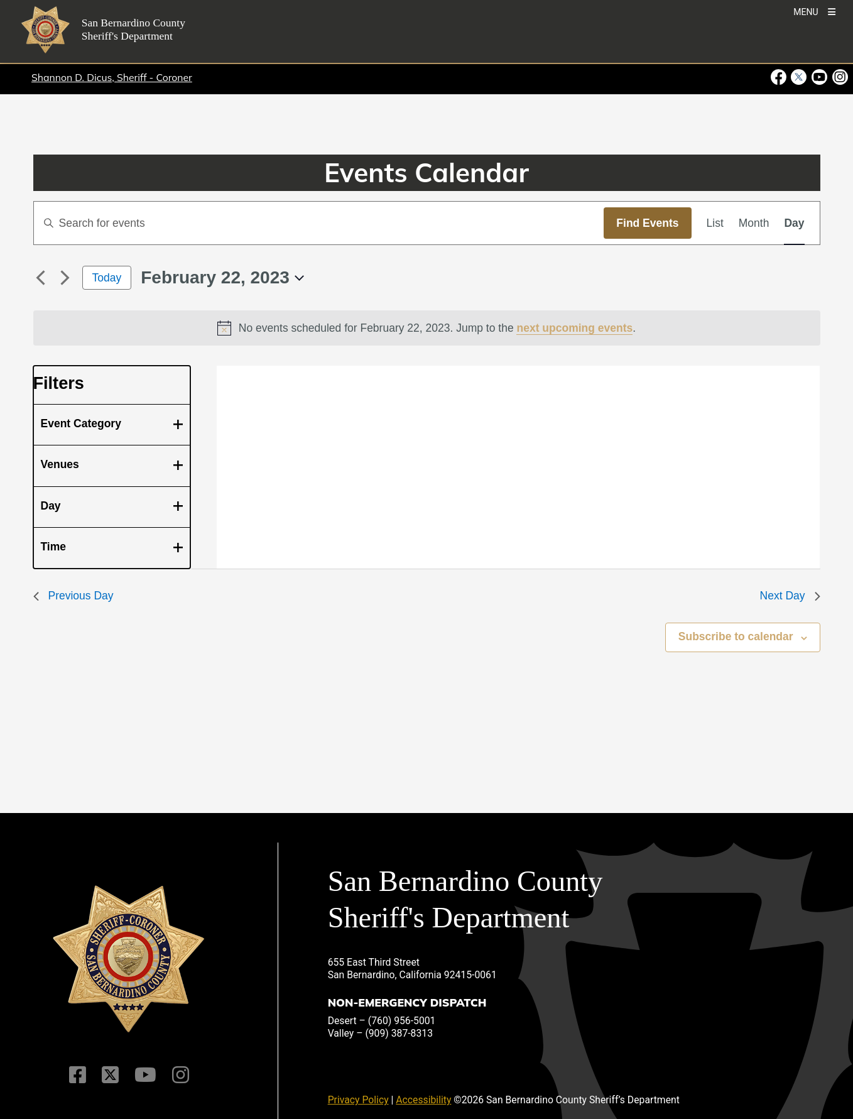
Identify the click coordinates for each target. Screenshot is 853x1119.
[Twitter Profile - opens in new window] (798, 77)
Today (107, 277)
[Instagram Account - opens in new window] (839, 77)
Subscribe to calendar (735, 636)
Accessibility (423, 1100)
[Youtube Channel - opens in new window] (819, 77)
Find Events (647, 223)
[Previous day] (40, 277)
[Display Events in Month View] (754, 223)
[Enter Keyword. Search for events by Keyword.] (319, 223)
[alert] (426, 328)
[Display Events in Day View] (794, 223)
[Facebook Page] (77, 1075)
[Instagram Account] (180, 1075)
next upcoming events (574, 328)
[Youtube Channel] (145, 1075)
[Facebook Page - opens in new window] (780, 77)
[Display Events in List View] (715, 223)
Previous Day (73, 595)
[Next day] (65, 277)
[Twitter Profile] (110, 1075)
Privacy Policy (358, 1100)
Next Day (790, 595)
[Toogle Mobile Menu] (814, 11)
